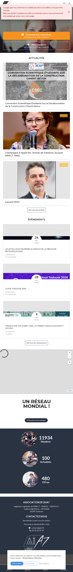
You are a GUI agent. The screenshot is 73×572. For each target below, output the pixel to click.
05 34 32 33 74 (38, 530)
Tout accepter (17, 563)
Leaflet (70, 390)
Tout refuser (44, 563)
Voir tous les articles (36, 210)
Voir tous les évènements (36, 343)
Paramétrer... (30, 564)
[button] (69, 362)
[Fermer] (69, 12)
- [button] (69, 357)
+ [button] (69, 353)
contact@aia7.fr (37, 528)
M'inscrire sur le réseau (36, 420)
